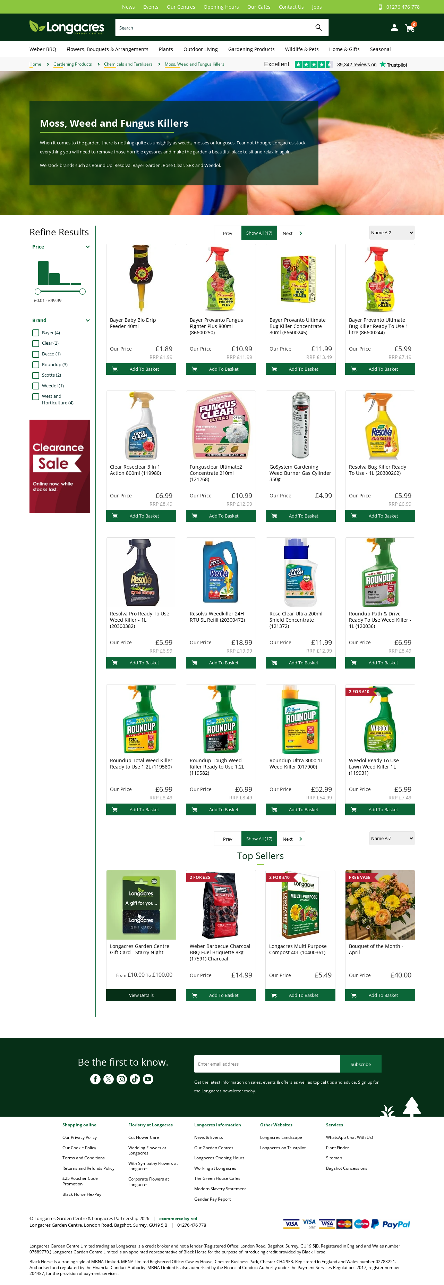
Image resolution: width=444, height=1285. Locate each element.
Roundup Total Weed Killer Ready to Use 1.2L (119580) (141, 763)
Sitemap (334, 1158)
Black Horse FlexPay (81, 1194)
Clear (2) (50, 343)
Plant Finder (337, 1148)
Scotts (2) (51, 375)
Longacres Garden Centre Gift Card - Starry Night (139, 949)
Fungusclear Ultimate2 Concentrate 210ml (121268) (216, 472)
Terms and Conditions (83, 1158)
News (128, 6)
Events (151, 6)
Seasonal (380, 49)
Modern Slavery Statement (220, 1189)
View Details (141, 995)
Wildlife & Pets (302, 49)
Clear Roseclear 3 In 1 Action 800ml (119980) (135, 469)
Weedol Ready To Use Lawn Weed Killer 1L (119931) (374, 766)
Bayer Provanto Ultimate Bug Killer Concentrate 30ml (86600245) (298, 326)
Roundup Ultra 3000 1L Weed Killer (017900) (296, 763)
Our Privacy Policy (79, 1137)
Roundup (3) (55, 364)
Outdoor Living (200, 49)
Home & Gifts (344, 49)
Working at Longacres (215, 1168)
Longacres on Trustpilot (283, 1148)
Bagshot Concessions (346, 1168)
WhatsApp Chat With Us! (349, 1137)
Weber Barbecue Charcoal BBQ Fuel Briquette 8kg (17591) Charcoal (220, 952)
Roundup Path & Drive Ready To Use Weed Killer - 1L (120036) (380, 619)
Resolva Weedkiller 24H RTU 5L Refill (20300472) (217, 616)
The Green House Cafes (217, 1178)
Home (35, 64)
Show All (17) (259, 233)
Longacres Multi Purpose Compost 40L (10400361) (298, 949)
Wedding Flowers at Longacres (147, 1150)
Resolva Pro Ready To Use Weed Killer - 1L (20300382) (139, 619)
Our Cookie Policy (79, 1148)
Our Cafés (259, 6)
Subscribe (361, 1064)
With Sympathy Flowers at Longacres (153, 1166)
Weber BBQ (42, 49)
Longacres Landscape (281, 1137)
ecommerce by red (178, 1218)
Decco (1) (51, 354)
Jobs (317, 6)
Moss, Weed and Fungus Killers (194, 64)
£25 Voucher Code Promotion (80, 1181)
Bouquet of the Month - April (376, 949)
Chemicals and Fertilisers (128, 64)
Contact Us (291, 6)
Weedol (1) (53, 386)
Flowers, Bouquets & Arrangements (107, 49)
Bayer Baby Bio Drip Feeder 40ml (133, 323)
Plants (166, 49)
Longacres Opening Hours (219, 1158)
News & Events (208, 1137)
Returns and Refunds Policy (88, 1168)
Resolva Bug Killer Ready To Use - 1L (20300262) (377, 469)
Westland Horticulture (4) (58, 399)
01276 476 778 (403, 6)
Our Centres (181, 6)
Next (288, 233)
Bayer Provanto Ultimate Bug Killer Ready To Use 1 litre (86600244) (378, 326)
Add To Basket (135, 369)
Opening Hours (221, 6)
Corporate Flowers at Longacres (148, 1181)
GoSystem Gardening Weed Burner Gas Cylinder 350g (300, 472)
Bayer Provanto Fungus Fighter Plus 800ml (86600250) (216, 326)
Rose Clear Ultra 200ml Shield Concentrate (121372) (296, 619)
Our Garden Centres (213, 1148)
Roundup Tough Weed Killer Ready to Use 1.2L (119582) (217, 766)
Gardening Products (251, 49)
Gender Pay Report (212, 1199)
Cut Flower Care (143, 1137)
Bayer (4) (51, 332)
